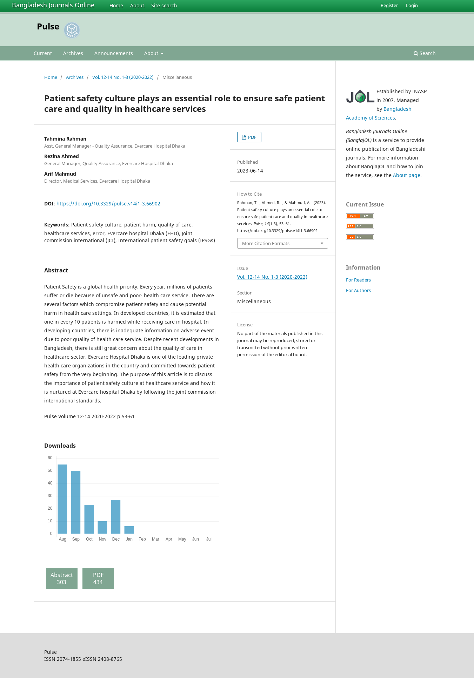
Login (412, 5)
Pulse (48, 26)
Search (425, 53)
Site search (164, 5)
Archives (73, 53)
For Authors (358, 290)
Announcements (113, 53)
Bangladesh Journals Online (53, 5)
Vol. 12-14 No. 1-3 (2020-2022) (123, 77)
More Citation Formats (265, 243)
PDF (251, 137)
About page (406, 175)
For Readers (358, 280)
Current (43, 53)
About (137, 5)
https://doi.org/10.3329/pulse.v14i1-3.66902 (108, 203)
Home (116, 5)
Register (389, 5)
